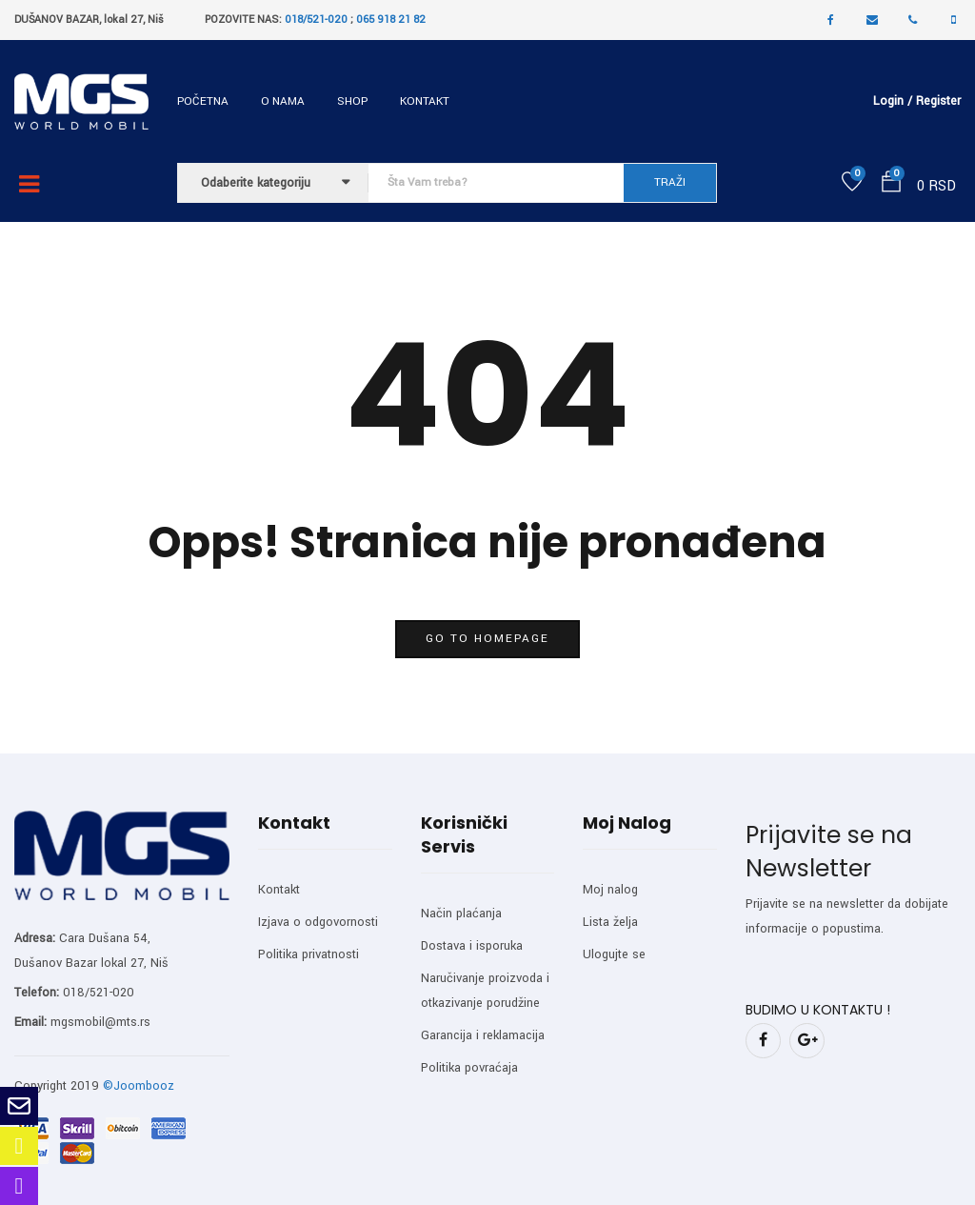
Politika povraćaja (469, 1067)
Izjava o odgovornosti (318, 922)
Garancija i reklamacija (483, 1035)
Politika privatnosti (308, 954)
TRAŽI (670, 182)
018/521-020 (316, 19)
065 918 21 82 (391, 19)
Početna (203, 101)
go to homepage (487, 639)
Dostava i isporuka (472, 945)
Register (938, 101)
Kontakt (424, 101)
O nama (283, 101)
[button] (891, 185)
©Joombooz (138, 1086)
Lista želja (610, 922)
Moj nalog (610, 889)
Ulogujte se (614, 954)
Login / (892, 101)
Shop (352, 101)
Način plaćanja (461, 913)
